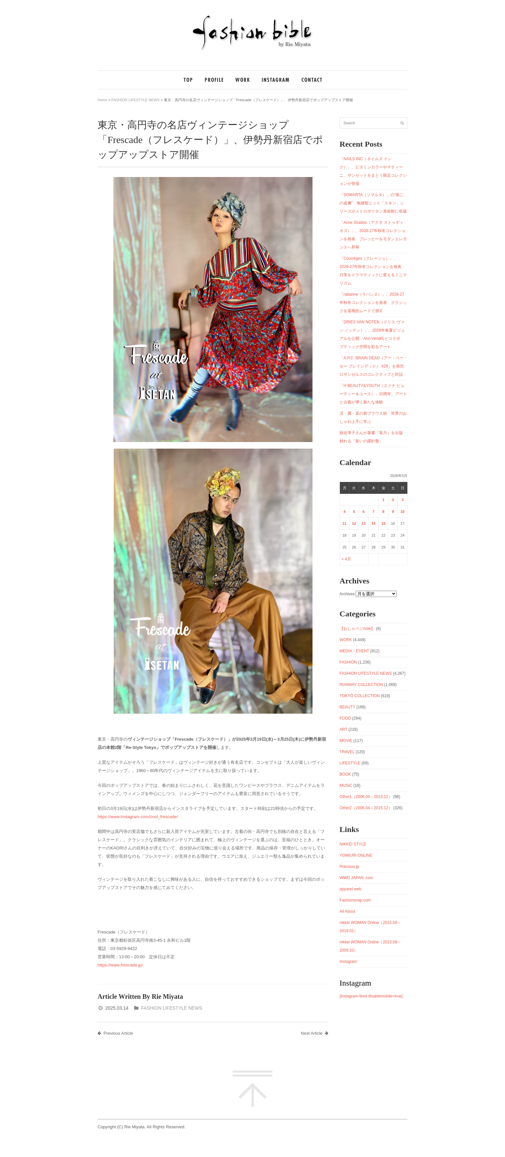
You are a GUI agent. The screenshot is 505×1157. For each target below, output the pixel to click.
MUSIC (346, 785)
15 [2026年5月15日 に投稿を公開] (383, 523)
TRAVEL (347, 752)
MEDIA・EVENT (354, 651)
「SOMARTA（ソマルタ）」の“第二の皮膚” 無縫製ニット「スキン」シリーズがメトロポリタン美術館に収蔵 (373, 203)
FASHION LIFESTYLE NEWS (135, 100)
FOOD (345, 718)
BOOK (345, 774)
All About (347, 911)
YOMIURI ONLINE (356, 855)
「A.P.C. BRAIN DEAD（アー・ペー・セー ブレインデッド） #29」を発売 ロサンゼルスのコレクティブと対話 (374, 366)
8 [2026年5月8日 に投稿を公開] (383, 512)
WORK (346, 640)
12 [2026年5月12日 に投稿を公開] (354, 523)
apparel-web (350, 889)
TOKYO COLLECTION (360, 696)
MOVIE (346, 740)
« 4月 (346, 559)
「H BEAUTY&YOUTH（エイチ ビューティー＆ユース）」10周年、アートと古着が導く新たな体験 (373, 393)
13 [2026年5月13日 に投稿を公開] (364, 523)
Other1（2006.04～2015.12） (366, 796)
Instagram (348, 961)
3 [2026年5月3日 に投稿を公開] (402, 500)
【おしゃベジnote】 (357, 628)
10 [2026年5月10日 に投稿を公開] (402, 512)
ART (343, 729)
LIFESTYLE (350, 763)
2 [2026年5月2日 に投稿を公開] (393, 500)
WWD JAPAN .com (356, 877)
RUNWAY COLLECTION (361, 684)
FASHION (348, 662)
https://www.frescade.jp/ (120, 965)
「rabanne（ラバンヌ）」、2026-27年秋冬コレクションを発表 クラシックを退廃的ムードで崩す (373, 302)
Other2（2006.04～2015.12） (366, 808)
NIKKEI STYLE (353, 844)
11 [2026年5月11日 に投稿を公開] (344, 523)
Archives (347, 594)
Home (102, 100)
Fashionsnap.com (355, 900)
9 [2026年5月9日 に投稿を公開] (393, 512)
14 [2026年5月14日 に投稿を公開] (373, 523)
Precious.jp (349, 866)
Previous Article (115, 1033)
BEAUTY (347, 707)
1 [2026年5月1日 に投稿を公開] (383, 500)
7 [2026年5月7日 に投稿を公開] (373, 512)
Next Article (315, 1033)
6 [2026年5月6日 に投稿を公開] (364, 512)
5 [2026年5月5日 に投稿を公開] (354, 512)
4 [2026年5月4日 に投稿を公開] (344, 512)
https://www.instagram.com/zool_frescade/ (138, 816)
